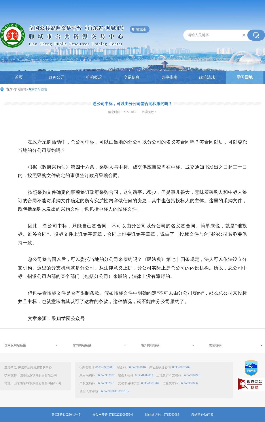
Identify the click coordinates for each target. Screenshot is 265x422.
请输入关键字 (198, 35)
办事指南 (169, 77)
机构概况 (94, 77)
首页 (19, 77)
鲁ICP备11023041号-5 (66, 414)
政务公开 (56, 77)
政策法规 (207, 77)
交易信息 (132, 77)
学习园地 (245, 77)
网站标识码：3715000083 (162, 414)
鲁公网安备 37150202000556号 (112, 414)
